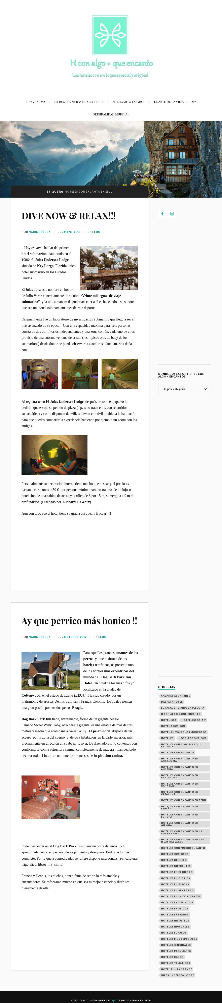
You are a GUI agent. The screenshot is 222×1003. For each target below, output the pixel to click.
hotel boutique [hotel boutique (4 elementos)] (173, 726)
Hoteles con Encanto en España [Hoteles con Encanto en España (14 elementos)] (179, 807)
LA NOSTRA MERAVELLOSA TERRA (79, 101)
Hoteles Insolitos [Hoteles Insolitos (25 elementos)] (175, 920)
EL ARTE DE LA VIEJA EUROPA (175, 101)
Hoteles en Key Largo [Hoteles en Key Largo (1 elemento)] (177, 890)
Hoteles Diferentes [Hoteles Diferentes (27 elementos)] (176, 866)
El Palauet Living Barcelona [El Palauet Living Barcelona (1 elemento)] (182, 707)
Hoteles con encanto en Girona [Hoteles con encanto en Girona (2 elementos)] (179, 823)
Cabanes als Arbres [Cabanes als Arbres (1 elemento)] (175, 695)
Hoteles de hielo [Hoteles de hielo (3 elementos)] (174, 860)
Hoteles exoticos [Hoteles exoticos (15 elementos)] (174, 908)
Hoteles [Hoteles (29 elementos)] (167, 738)
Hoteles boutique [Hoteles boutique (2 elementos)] (193, 738)
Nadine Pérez (39, 232)
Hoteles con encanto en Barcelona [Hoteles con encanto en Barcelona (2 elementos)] (179, 776)
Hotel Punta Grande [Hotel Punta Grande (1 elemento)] (176, 969)
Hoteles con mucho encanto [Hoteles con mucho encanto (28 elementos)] (183, 848)
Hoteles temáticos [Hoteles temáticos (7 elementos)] (175, 963)
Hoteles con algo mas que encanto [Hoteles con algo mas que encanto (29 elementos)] (181, 745)
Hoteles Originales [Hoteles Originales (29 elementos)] (176, 945)
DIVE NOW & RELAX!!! (69, 215)
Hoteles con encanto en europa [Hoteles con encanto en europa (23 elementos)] (179, 815)
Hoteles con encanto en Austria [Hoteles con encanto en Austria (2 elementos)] (179, 768)
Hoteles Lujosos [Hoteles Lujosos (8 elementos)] (173, 932)
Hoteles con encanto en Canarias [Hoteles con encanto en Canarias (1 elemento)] (179, 784)
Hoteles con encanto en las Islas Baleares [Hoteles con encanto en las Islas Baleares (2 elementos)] (182, 840)
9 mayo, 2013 (71, 232)
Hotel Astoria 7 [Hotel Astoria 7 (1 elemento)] (194, 720)
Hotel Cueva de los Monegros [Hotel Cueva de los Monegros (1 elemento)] (184, 732)
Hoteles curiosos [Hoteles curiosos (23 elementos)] (174, 854)
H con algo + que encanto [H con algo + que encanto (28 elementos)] (181, 714)
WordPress (102, 1000)
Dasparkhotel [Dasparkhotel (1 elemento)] (172, 701)
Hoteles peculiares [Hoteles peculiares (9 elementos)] (176, 951)
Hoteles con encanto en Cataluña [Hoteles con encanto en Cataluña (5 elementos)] (179, 793)
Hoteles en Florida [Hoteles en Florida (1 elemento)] (175, 878)
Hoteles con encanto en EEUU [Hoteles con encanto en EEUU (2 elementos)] (183, 800)
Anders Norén (140, 1000)
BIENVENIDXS (35, 101)
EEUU (96, 232)
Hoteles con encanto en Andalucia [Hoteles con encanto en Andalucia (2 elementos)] (179, 759)
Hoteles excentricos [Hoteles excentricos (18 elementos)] (177, 902)
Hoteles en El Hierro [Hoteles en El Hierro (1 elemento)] (177, 872)
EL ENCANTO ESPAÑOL (128, 101)
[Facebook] (162, 214)
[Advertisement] (80, 550)
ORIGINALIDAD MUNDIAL (111, 114)
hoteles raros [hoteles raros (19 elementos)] (172, 957)
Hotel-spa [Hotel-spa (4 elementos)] (168, 720)
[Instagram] (172, 214)
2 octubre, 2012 (74, 637)
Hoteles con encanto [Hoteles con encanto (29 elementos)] (177, 752)
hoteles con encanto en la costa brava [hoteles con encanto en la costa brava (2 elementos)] (181, 832)
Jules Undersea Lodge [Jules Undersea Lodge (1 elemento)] (177, 975)
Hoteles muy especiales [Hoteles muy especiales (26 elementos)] (179, 939)
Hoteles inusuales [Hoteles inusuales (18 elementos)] (175, 926)
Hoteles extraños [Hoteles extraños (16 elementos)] (175, 914)
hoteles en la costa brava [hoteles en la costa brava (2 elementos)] (181, 896)
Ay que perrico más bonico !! (79, 620)
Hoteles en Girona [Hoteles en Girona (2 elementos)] (175, 884)
